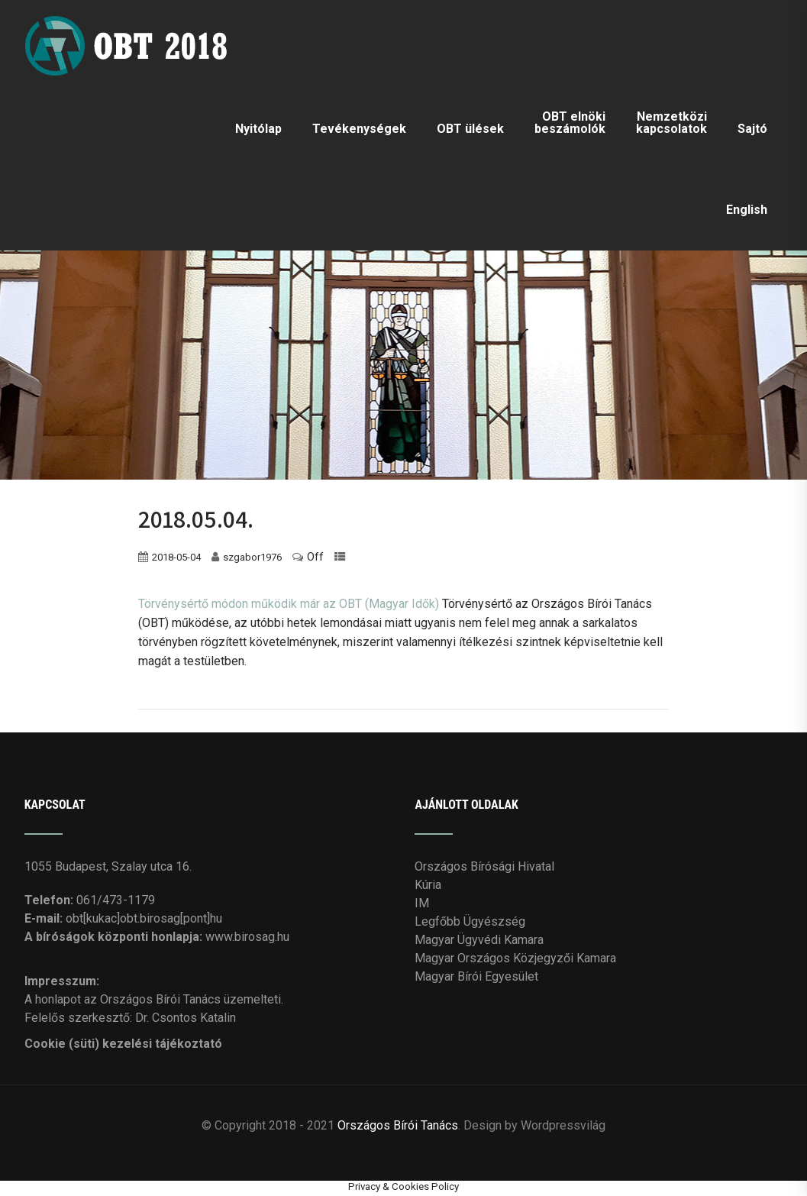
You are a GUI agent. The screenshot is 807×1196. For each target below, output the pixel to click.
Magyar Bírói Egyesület (476, 976)
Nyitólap (258, 128)
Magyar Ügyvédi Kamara (479, 940)
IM (422, 903)
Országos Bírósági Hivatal (484, 866)
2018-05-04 (176, 557)
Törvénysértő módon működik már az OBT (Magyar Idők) (288, 603)
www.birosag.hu (247, 936)
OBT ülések (470, 128)
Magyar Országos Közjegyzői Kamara (515, 958)
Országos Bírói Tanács (397, 1125)
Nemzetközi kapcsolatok (671, 122)
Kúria (428, 885)
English (746, 209)
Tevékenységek (359, 128)
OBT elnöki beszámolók (569, 122)
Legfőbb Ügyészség (470, 921)
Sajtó (752, 128)
